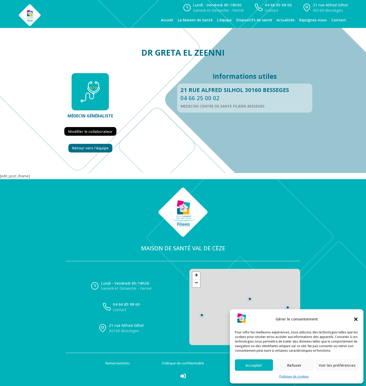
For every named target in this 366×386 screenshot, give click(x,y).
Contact (338, 20)
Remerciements (117, 363)
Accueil (167, 20)
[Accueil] (51, 14)
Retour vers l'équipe (90, 147)
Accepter (254, 365)
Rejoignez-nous (313, 20)
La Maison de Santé (195, 20)
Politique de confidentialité (183, 363)
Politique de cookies (294, 376)
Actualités (286, 20)
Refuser (294, 365)
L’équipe (224, 20)
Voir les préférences (337, 365)
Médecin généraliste (90, 116)
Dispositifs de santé (254, 20)
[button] (355, 319)
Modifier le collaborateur (90, 131)
